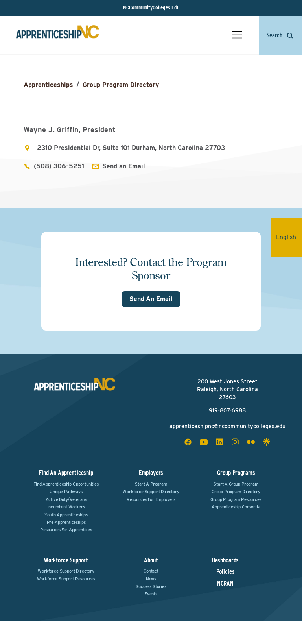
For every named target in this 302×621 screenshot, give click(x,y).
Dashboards (225, 560)
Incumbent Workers (66, 507)
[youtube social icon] (204, 442)
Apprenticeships (48, 85)
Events (151, 594)
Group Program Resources (235, 499)
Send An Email (151, 299)
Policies (225, 571)
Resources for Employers (151, 499)
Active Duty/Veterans (66, 499)
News (151, 579)
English (289, 237)
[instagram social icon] (235, 442)
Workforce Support (66, 560)
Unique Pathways (66, 491)
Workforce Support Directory (151, 491)
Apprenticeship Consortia (236, 507)
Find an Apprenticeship (66, 473)
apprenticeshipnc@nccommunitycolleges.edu (227, 426)
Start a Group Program (236, 484)
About (151, 560)
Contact (151, 571)
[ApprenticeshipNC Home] (57, 35)
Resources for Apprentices (66, 529)
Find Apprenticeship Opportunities (66, 484)
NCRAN (225, 583)
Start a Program (151, 484)
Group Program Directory (121, 85)
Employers (151, 473)
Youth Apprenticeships (66, 515)
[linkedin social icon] (219, 442)
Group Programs (236, 473)
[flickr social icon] (251, 442)
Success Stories (151, 586)
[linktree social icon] (267, 442)
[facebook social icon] (188, 442)
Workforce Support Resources (66, 579)
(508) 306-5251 (59, 166)
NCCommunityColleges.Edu (151, 7)
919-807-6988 (227, 410)
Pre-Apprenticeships (66, 522)
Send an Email (123, 166)
